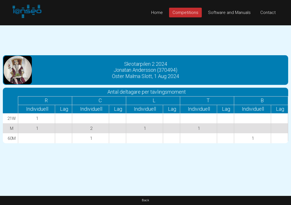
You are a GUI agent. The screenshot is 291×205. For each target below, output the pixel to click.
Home (157, 12)
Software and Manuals (229, 12)
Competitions (185, 12)
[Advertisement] (145, 38)
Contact (268, 12)
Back (145, 200)
